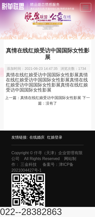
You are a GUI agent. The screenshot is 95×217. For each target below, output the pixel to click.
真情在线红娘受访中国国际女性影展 (50, 98)
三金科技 (29, 164)
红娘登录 (54, 137)
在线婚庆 (37, 137)
